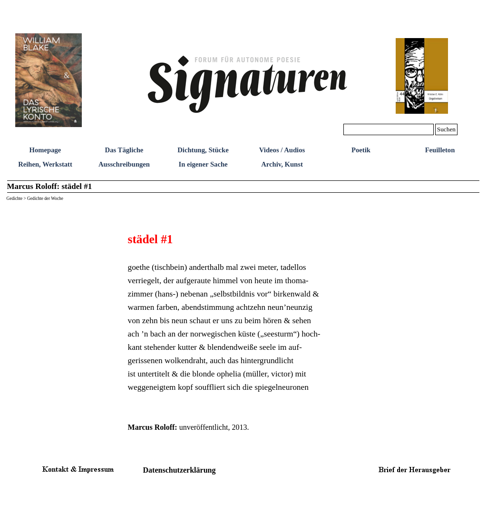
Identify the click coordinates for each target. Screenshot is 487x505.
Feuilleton (440, 150)
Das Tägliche (124, 150)
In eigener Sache (202, 164)
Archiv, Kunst (282, 164)
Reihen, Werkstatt (45, 164)
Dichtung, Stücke (203, 150)
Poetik (360, 150)
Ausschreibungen (124, 164)
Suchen (446, 129)
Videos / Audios (282, 150)
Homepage (45, 150)
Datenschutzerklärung (179, 470)
